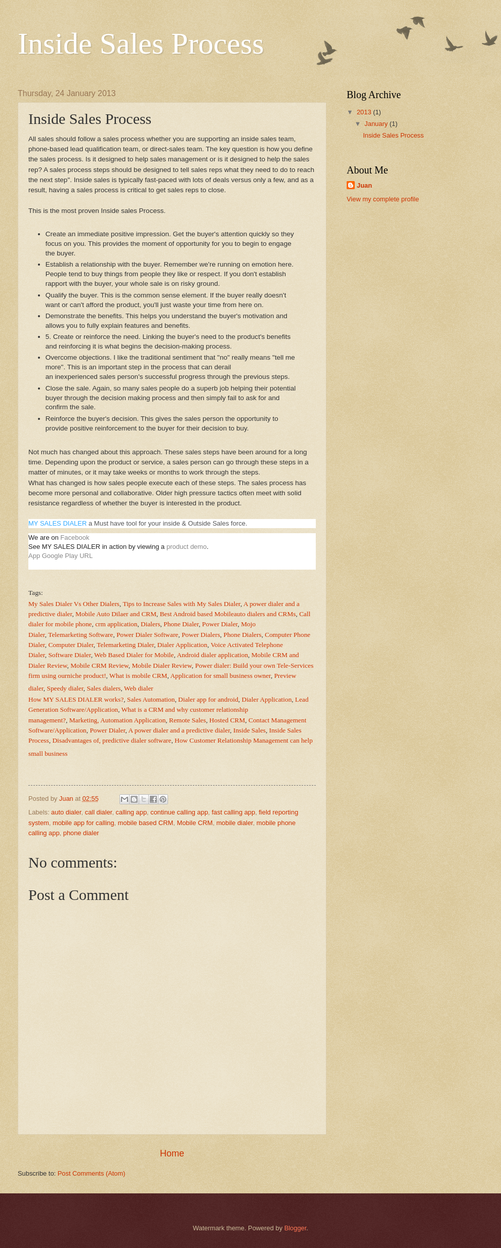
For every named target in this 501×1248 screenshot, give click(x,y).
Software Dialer (69, 655)
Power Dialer (219, 624)
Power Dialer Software (147, 634)
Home (172, 1153)
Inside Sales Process (141, 43)
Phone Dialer (180, 624)
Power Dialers (201, 634)
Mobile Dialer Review (161, 665)
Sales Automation (151, 699)
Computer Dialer (70, 645)
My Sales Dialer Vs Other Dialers (73, 604)
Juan (364, 185)
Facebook (74, 537)
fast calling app (233, 812)
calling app (131, 812)
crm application (116, 624)
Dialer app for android (208, 699)
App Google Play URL (60, 556)
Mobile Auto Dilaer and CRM (115, 614)
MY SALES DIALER (57, 523)
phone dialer (81, 833)
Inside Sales (249, 730)
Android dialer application (212, 655)
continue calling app (179, 812)
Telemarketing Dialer (125, 645)
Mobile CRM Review (99, 665)
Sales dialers (104, 688)
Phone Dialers (243, 634)
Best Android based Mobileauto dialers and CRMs (228, 614)
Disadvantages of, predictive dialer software (111, 740)
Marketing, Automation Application (117, 720)
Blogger (295, 1228)
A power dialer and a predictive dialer (179, 730)
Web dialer (138, 688)
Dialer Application (182, 645)
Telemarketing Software (80, 634)
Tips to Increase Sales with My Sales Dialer (181, 604)
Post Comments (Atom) (92, 1173)
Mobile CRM (195, 823)
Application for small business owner (220, 675)
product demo (186, 546)
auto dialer (66, 812)
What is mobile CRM (138, 675)
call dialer (98, 812)
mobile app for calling (83, 823)
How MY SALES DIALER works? (75, 699)
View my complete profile (383, 199)
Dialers (150, 624)
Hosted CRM (227, 720)
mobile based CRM (145, 823)
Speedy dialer (65, 688)
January (376, 123)
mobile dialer (234, 823)
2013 (365, 112)
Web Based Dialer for (134, 655)
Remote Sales (187, 720)
